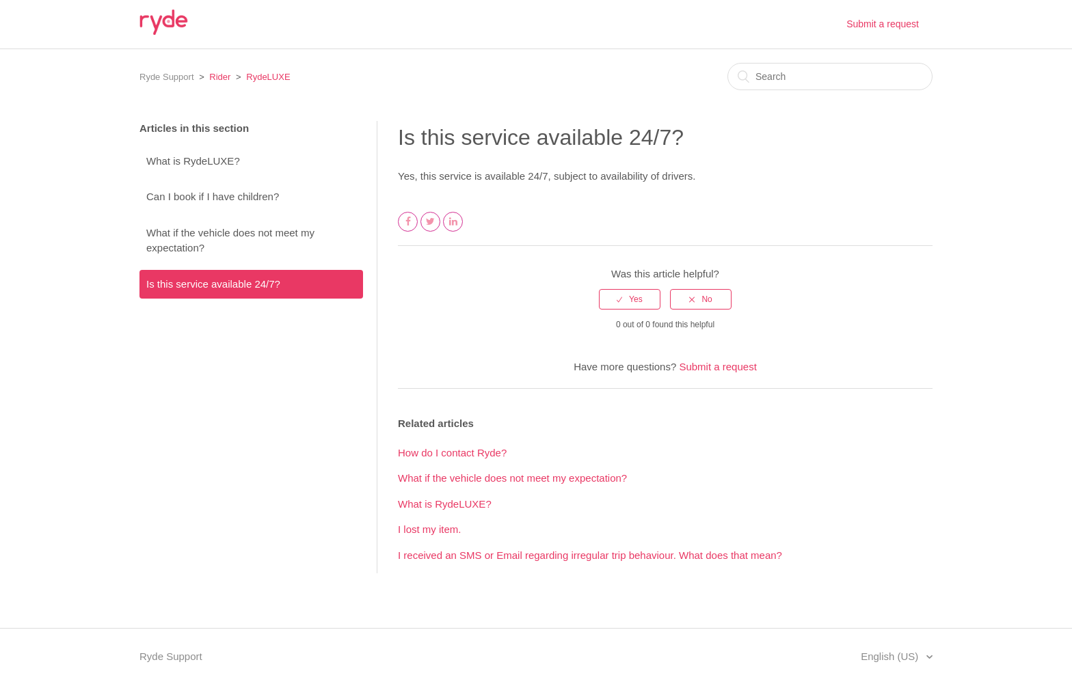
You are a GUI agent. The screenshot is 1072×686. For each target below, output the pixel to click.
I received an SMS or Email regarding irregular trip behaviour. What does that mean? (590, 555)
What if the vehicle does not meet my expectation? (230, 240)
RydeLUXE (268, 77)
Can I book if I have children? (212, 196)
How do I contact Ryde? (452, 452)
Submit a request (882, 23)
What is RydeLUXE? (193, 161)
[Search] (830, 76)
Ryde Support (166, 77)
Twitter (430, 231)
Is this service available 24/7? (213, 284)
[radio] (629, 299)
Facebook (408, 231)
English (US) (891, 656)
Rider (219, 77)
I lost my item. (429, 529)
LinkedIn (453, 231)
